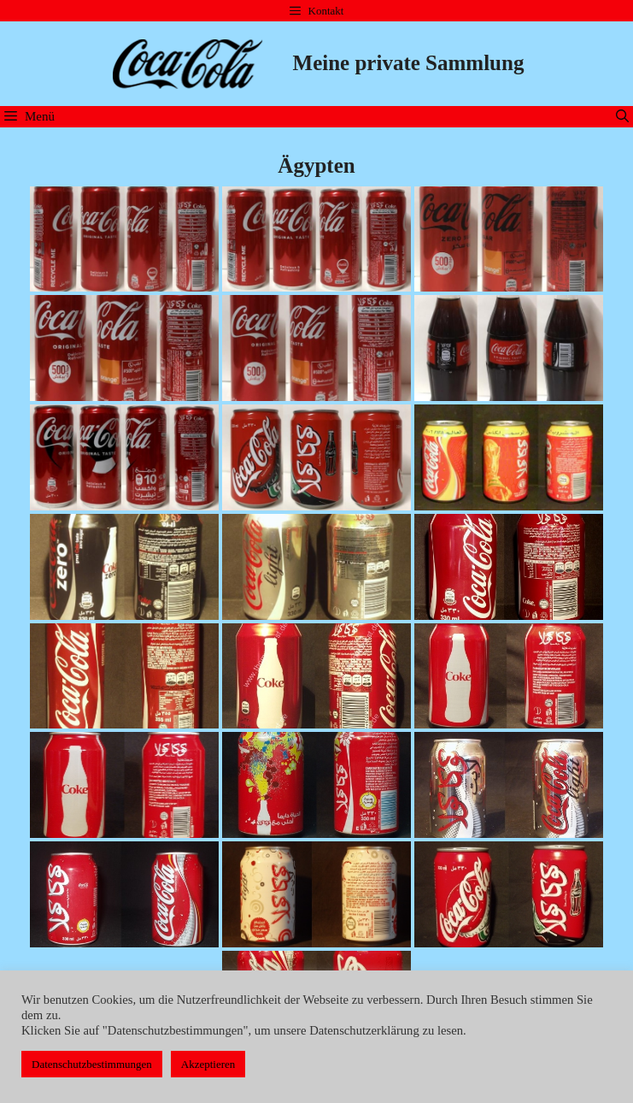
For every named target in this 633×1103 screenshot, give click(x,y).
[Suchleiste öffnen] (622, 116)
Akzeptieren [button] (208, 1064)
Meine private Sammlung (409, 62)
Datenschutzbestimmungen (92, 1064)
